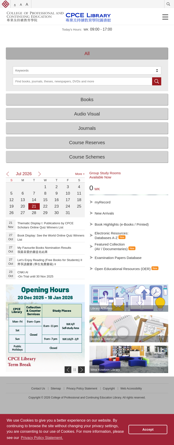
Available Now (100, 177)
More (80, 174)
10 (68, 193)
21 (34, 206)
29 (45, 213)
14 (34, 200)
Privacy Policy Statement (81, 388)
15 (45, 200)
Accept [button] (148, 429)
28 (34, 213)
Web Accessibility (131, 388)
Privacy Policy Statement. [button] (42, 438)
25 (79, 206)
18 (79, 200)
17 (68, 200)
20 (22, 206)
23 (56, 206)
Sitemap (56, 388)
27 (22, 213)
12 (11, 200)
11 (79, 193)
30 (56, 213)
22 (45, 206)
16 (56, 200)
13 (22, 200)
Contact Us (38, 388)
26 (11, 213)
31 (68, 213)
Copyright (109, 388)
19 (11, 206)
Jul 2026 (24, 173)
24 (68, 206)
